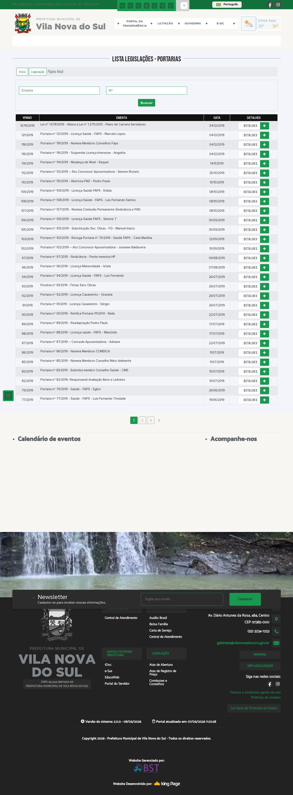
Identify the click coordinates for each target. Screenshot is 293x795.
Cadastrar (245, 599)
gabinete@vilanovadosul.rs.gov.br (243, 643)
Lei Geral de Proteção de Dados (254, 708)
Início (22, 72)
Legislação (37, 72)
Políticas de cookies (266, 697)
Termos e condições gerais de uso (255, 692)
